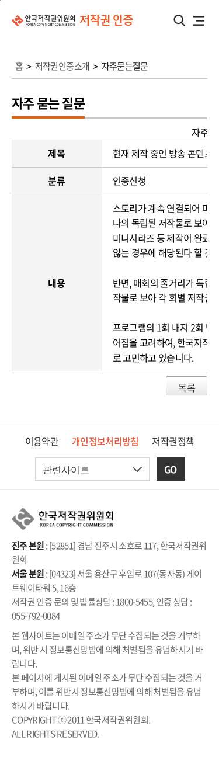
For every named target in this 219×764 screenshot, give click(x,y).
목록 (186, 387)
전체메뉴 (198, 20)
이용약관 (41, 441)
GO (170, 469)
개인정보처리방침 (105, 441)
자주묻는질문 (125, 66)
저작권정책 (173, 441)
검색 (179, 20)
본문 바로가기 (0, 0)
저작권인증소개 (62, 66)
